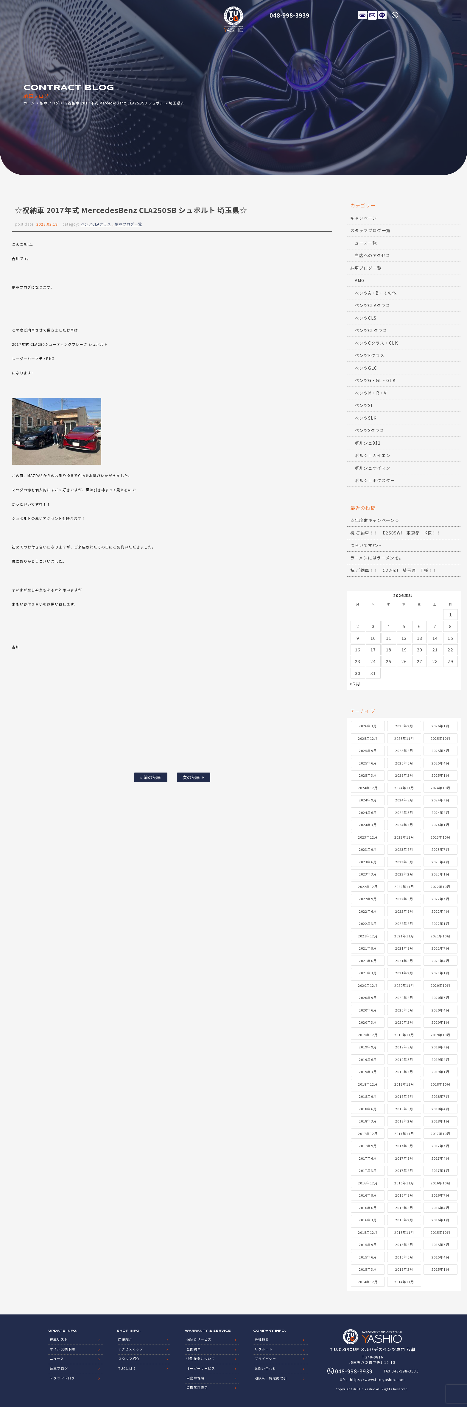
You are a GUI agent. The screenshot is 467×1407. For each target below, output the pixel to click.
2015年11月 (404, 1232)
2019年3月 (367, 1071)
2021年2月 (404, 972)
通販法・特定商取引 (271, 1377)
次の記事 (193, 777)
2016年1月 (440, 1219)
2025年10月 (440, 738)
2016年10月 (440, 1183)
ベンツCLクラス (371, 330)
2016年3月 (367, 1219)
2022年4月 (440, 911)
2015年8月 (404, 1244)
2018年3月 (367, 1121)
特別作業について (200, 1358)
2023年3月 (367, 874)
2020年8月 (404, 997)
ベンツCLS (365, 318)
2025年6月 (367, 763)
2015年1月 (440, 1269)
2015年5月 (404, 1257)
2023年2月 (404, 874)
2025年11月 (404, 738)
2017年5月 (404, 1158)
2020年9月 (367, 997)
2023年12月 (368, 837)
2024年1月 (440, 824)
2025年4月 (440, 763)
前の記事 (150, 777)
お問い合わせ (265, 1367)
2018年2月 (404, 1121)
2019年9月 (367, 1047)
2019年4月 (440, 1059)
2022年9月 (367, 898)
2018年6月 (367, 1108)
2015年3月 (367, 1269)
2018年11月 (404, 1084)
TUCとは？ (127, 1367)
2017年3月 (367, 1170)
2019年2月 (404, 1071)
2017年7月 (440, 1145)
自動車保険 (195, 1377)
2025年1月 (440, 775)
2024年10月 (440, 787)
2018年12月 (368, 1084)
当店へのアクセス (372, 255)
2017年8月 (404, 1145)
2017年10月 (440, 1133)
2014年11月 (404, 1281)
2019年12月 (368, 1034)
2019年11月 (404, 1034)
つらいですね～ (366, 545)
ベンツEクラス (370, 355)
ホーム (29, 102)
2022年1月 (440, 923)
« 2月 (355, 684)
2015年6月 (367, 1257)
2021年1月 (440, 972)
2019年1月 (440, 1071)
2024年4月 (440, 812)
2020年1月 (440, 1022)
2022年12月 (368, 886)
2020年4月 (440, 1010)
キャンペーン (363, 218)
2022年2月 (404, 923)
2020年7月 (440, 997)
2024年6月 (367, 812)
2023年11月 (404, 837)
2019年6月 (367, 1059)
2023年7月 (440, 849)
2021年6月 (367, 960)
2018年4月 (440, 1108)
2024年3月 (367, 824)
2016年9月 (367, 1195)
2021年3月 (367, 972)
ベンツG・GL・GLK (375, 380)
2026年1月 (440, 725)
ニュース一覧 (363, 243)
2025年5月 (404, 763)
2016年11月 (404, 1183)
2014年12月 (368, 1281)
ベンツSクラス (369, 430)
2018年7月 (440, 1096)
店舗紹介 (125, 1339)
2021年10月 (440, 936)
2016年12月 (368, 1183)
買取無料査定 (197, 1386)
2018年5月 (404, 1108)
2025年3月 (367, 775)
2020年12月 (368, 985)
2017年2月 (404, 1170)
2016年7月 (440, 1195)
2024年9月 (367, 800)
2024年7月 (440, 800)
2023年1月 (440, 874)
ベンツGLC (366, 368)
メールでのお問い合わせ (372, 14)
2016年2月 (404, 1219)
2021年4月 (440, 960)
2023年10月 (440, 837)
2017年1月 (440, 1170)
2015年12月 (368, 1232)
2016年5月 (404, 1207)
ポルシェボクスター (375, 480)
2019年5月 (404, 1059)
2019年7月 (440, 1047)
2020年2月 (404, 1022)
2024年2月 (404, 824)
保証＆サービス (198, 1339)
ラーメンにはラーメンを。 (377, 558)
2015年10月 (440, 1232)
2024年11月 (404, 787)
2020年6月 (367, 1010)
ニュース (57, 1358)
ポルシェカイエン (372, 455)
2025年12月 (368, 738)
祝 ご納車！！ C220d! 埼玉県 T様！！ (393, 570)
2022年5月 (404, 911)
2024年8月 (404, 800)
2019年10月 (440, 1034)
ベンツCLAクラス (96, 223)
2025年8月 (404, 750)
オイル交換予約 (62, 1348)
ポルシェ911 (368, 443)
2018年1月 (440, 1121)
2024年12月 (368, 787)
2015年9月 (367, 1244)
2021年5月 (404, 960)
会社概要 (262, 1339)
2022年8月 (404, 898)
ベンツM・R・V (371, 393)
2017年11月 (404, 1133)
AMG (360, 280)
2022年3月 (367, 923)
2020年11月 (404, 985)
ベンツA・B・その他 (376, 293)
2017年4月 (440, 1158)
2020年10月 (440, 985)
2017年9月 (367, 1145)
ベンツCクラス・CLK (376, 343)
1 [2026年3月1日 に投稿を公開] (450, 614)
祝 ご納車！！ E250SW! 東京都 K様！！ (395, 533)
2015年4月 (440, 1257)
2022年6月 (367, 911)
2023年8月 (404, 849)
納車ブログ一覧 (128, 223)
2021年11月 (404, 936)
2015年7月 (440, 1244)
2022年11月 (404, 886)
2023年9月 (367, 849)
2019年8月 (404, 1047)
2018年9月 (367, 1096)
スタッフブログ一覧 (370, 230)
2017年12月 (368, 1133)
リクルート (264, 1348)
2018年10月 (440, 1084)
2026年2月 (404, 725)
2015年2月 (404, 1269)
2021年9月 (367, 948)
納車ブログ (49, 102)
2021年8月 (404, 948)
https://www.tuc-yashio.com (377, 1379)
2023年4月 (440, 861)
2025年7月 (440, 750)
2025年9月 (367, 750)
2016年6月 (367, 1207)
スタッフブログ (62, 1377)
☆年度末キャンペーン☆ (374, 520)
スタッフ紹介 (129, 1358)
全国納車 (193, 1348)
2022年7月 (440, 898)
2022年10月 (440, 886)
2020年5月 (404, 1010)
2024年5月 (404, 812)
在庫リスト (362, 14)
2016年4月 (440, 1207)
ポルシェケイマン (372, 468)
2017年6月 (367, 1158)
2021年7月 (440, 948)
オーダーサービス (200, 1367)
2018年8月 (404, 1096)
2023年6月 (367, 861)
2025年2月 (404, 775)
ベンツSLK (365, 418)
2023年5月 (404, 861)
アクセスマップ (130, 1348)
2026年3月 (367, 725)
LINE (382, 14)
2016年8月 (404, 1195)
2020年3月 (367, 1022)
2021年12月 (368, 936)
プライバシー (265, 1358)
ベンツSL (364, 405)
